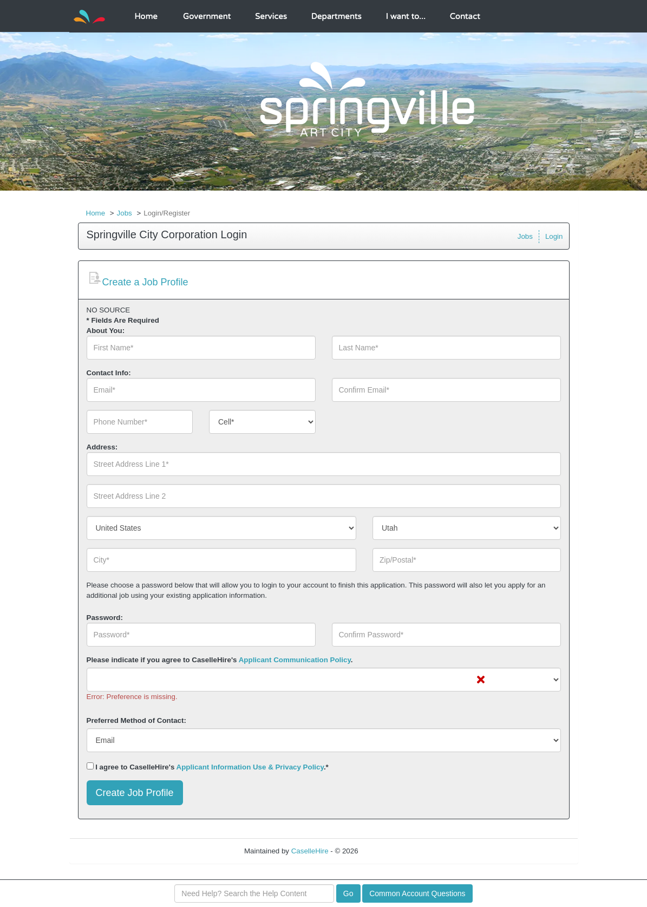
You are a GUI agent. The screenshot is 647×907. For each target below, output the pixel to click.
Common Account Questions (417, 893)
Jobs (124, 213)
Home (96, 213)
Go (348, 893)
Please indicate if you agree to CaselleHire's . (220, 660)
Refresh (390, 851)
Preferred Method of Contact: (136, 720)
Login (554, 236)
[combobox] (262, 422)
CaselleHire (310, 851)
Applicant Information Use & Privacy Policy (250, 767)
